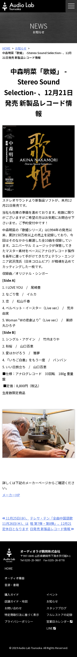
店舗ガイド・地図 (16, 601)
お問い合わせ (13, 608)
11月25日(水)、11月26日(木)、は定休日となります (15, 523)
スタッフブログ (56, 608)
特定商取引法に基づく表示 (22, 615)
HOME (6, 48)
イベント (52, 594)
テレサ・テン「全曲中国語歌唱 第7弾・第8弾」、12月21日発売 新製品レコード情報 (52, 523)
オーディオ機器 (14, 578)
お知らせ (20, 48)
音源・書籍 (12, 585)
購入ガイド (12, 594)
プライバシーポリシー (19, 621)
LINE (51, 628)
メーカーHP (11, 494)
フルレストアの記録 (59, 615)
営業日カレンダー (59, 621)
